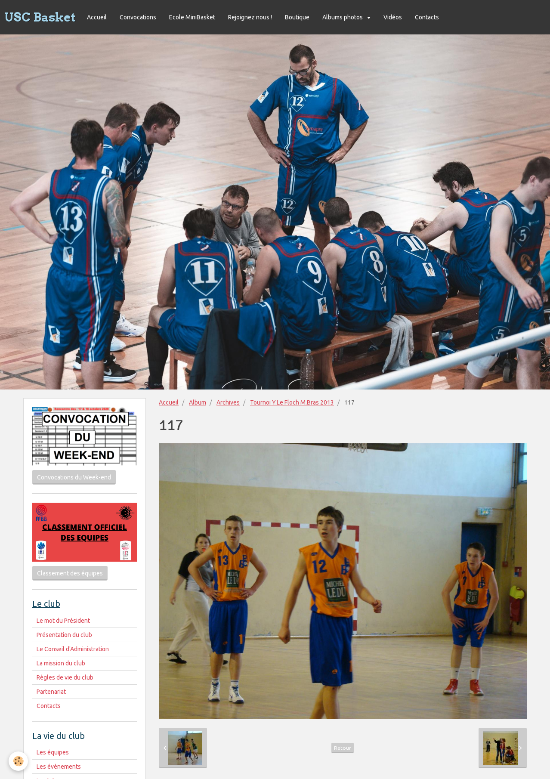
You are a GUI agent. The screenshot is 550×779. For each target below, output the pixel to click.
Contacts (427, 17)
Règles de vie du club (65, 677)
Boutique (297, 17)
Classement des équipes (70, 573)
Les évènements (59, 766)
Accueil (97, 17)
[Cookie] (18, 761)
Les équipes (53, 752)
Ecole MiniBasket (192, 17)
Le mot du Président (63, 620)
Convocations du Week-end (74, 477)
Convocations (138, 17)
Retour (342, 748)
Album (197, 402)
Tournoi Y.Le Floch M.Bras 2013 (292, 402)
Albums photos (343, 17)
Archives (228, 402)
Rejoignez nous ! (250, 17)
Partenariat (51, 691)
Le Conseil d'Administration (73, 649)
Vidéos (392, 17)
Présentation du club (64, 634)
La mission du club (61, 663)
